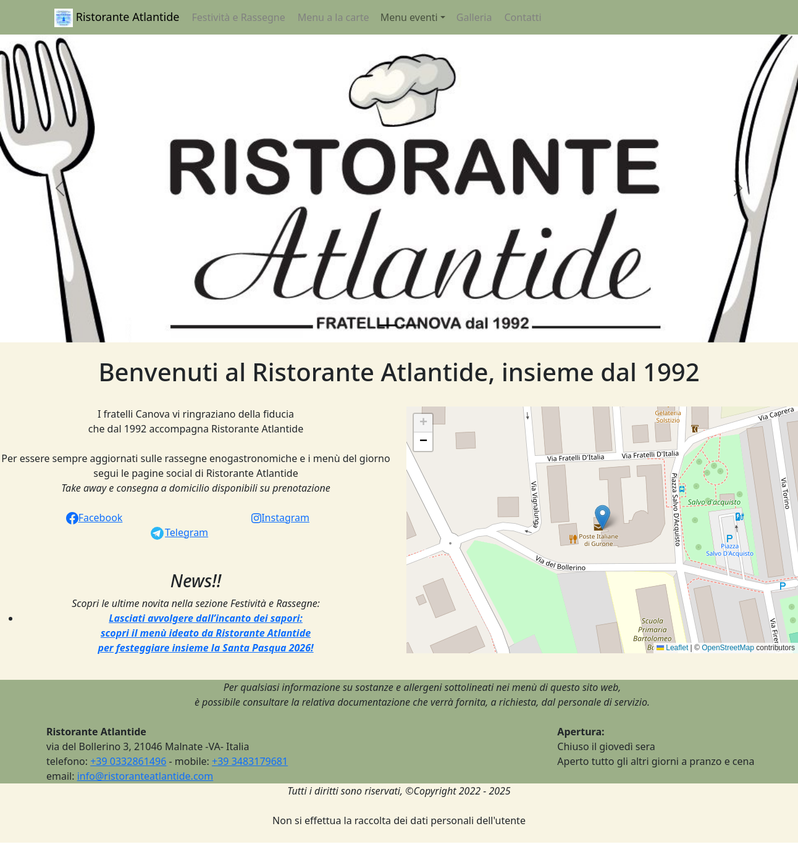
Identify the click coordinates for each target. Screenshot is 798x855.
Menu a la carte (333, 17)
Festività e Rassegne (238, 17)
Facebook (94, 517)
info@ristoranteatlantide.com (145, 776)
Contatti (522, 17)
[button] (60, 188)
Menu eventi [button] (409, 17)
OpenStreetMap (728, 647)
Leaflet (672, 647)
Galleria (474, 17)
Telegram (178, 532)
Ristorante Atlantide (116, 18)
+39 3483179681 (250, 761)
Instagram (280, 517)
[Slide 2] (410, 325)
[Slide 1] (388, 325)
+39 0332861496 (128, 761)
